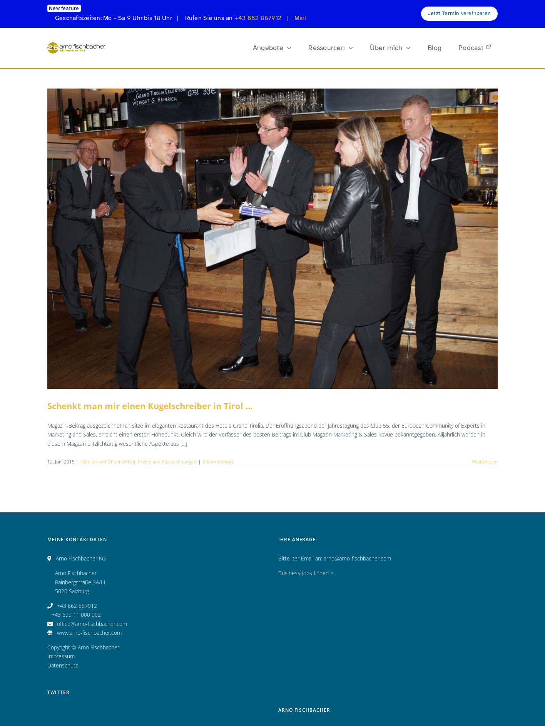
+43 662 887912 (257, 18)
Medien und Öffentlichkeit (108, 461)
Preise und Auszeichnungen (167, 461)
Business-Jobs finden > (305, 573)
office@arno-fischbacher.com (92, 623)
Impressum (61, 656)
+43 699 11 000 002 (76, 614)
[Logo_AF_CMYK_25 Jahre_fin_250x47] (76, 45)
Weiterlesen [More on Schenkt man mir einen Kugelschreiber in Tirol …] (485, 461)
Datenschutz (62, 665)
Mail (300, 18)
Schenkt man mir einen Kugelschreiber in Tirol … (150, 406)
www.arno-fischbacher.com (89, 632)
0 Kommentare (218, 461)
